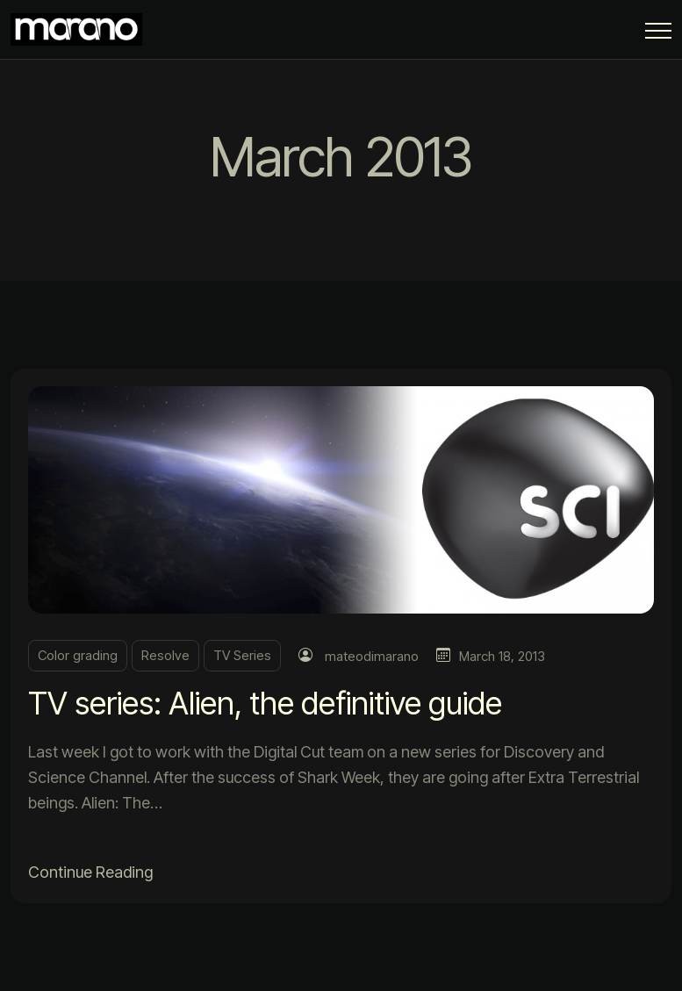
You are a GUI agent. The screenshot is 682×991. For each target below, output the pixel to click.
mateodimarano (372, 656)
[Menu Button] (658, 34)
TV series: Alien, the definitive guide (265, 703)
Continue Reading (90, 872)
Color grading (78, 655)
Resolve (165, 655)
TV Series (242, 655)
